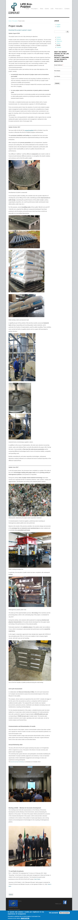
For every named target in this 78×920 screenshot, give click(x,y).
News (41, 8)
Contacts (66, 8)
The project (34, 8)
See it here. (37, 879)
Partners (59, 39)
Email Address (58, 65)
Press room (59, 8)
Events (47, 8)
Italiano (11, 894)
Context (59, 37)
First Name (57, 70)
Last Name (57, 76)
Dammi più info (25, 918)
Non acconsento (64, 912)
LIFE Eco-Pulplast (26, 5)
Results (58, 45)
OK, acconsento (53, 912)
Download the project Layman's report (20, 30)
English (58, 24)
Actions (58, 43)
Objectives (59, 41)
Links (52, 8)
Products (59, 47)
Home (27, 8)
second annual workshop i (17, 761)
